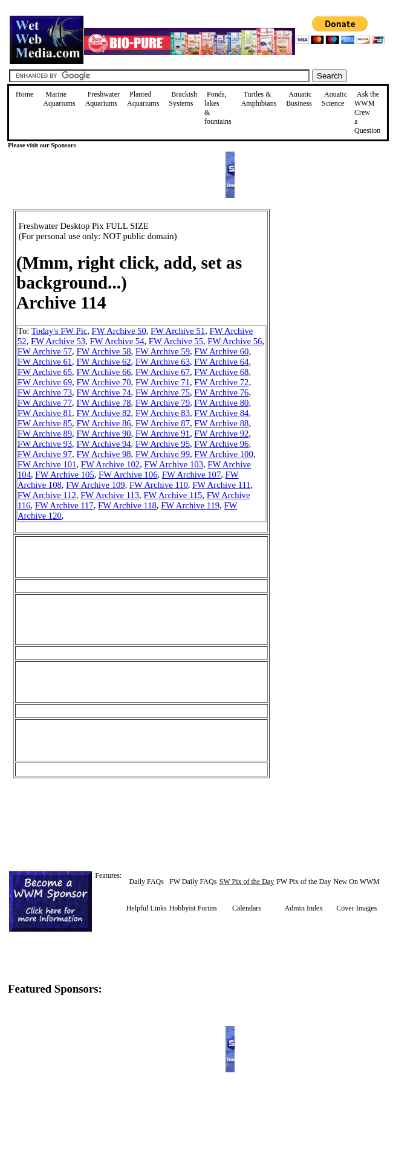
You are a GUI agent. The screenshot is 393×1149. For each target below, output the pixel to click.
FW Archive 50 (119, 331)
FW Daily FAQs (192, 881)
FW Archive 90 (103, 433)
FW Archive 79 (162, 403)
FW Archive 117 (64, 505)
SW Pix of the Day (246, 881)
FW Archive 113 (109, 495)
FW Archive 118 (127, 505)
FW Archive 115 (172, 495)
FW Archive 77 (45, 403)
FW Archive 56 (234, 341)
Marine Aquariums (59, 98)
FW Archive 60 (221, 351)
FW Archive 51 (178, 331)
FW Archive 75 (162, 392)
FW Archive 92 (221, 433)
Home (24, 94)
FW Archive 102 (110, 464)
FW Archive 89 (45, 433)
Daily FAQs (146, 881)
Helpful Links (146, 908)
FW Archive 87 (162, 423)
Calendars (246, 908)
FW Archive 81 (45, 413)
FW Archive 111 (221, 485)
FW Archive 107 (191, 474)
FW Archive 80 (221, 403)
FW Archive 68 (221, 372)
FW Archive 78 (103, 403)
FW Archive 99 (162, 454)
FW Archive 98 (103, 454)
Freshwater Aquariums (102, 98)
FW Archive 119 (190, 505)
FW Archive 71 (162, 382)
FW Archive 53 (58, 341)
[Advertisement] (330, 294)
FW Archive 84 (221, 413)
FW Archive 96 (221, 444)
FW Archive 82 (103, 413)
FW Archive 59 (162, 351)
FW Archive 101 (47, 464)
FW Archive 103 (174, 464)
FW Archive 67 (162, 372)
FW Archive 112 (47, 495)
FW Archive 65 (45, 372)
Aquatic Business (299, 98)
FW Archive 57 (45, 351)
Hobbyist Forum (193, 908)
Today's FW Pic (59, 331)
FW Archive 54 (116, 341)
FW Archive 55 (176, 341)
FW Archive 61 (45, 361)
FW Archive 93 (45, 444)
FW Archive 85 (45, 423)
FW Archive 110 (158, 485)
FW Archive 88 (221, 423)
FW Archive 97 (45, 454)
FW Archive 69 (45, 382)
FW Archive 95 (162, 444)
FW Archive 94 (103, 444)
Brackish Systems (183, 98)
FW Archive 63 (162, 361)
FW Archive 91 (162, 433)
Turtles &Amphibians (259, 98)
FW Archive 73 (45, 392)
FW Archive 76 (221, 392)
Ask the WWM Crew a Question (367, 112)
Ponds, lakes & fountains (218, 108)
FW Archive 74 (103, 392)
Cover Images (356, 908)
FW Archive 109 (95, 485)
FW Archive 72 (221, 382)
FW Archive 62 (103, 361)
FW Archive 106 (128, 474)
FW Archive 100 (223, 454)
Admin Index (304, 908)
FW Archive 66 (103, 372)
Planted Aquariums (143, 98)
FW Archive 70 (103, 382)
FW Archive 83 (162, 413)
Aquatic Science (334, 98)
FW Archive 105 (64, 474)
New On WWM (357, 881)
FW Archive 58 (103, 351)
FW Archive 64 (221, 361)
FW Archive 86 (103, 423)
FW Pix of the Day (303, 881)
